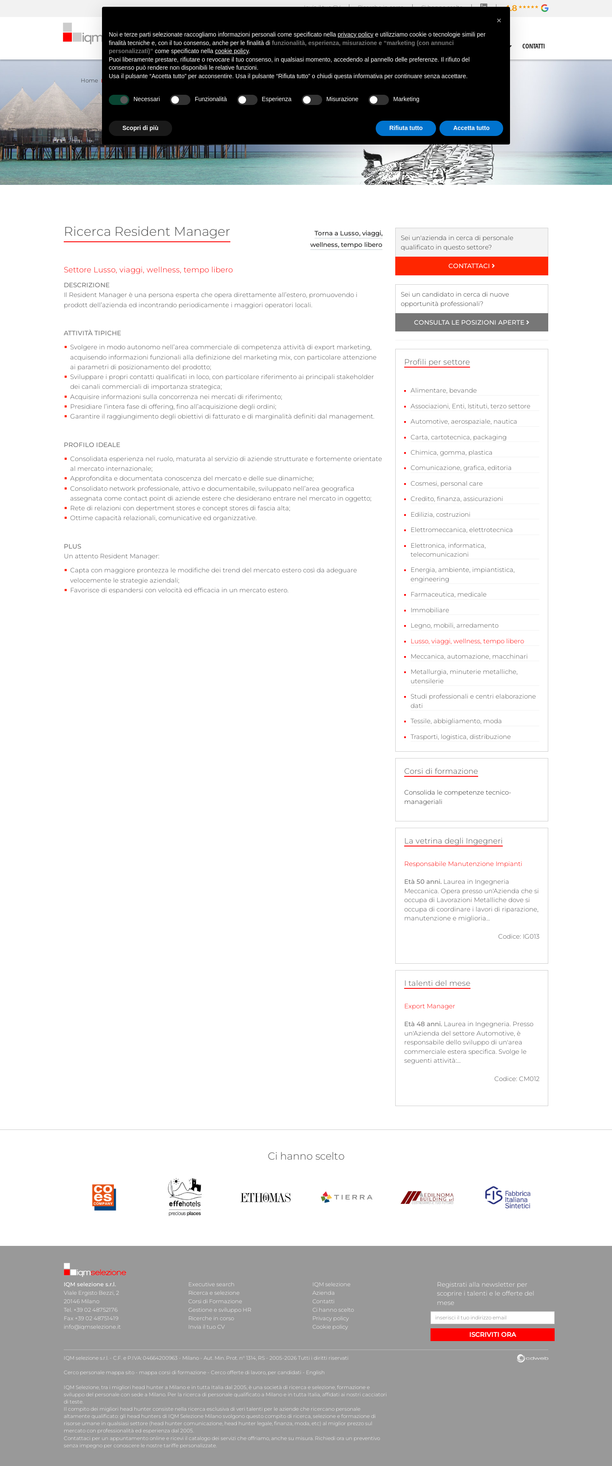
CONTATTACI (471, 266)
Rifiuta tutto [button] (406, 128)
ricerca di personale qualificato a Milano (232, 1394)
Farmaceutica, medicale (449, 594)
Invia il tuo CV (206, 1326)
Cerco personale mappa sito (99, 1372)
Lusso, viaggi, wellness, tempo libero (467, 641)
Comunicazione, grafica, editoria (461, 468)
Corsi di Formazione (215, 1301)
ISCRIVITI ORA (492, 1334)
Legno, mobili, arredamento (455, 625)
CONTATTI (533, 46)
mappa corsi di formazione (172, 1372)
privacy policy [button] (356, 34)
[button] (499, 20)
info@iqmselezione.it (92, 1326)
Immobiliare (430, 610)
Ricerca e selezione (214, 1292)
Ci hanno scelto (333, 1309)
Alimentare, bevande (444, 390)
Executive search (211, 1284)
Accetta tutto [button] (471, 128)
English (315, 1372)
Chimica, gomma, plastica (452, 452)
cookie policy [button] (232, 51)
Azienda (323, 1292)
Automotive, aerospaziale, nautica (464, 421)
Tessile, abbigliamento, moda (456, 721)
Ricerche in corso (211, 1318)
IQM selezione (331, 1284)
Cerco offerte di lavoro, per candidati (256, 1372)
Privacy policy (330, 1318)
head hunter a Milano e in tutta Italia (178, 1387)
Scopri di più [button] (140, 128)
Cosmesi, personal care (447, 483)
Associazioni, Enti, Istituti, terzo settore (470, 406)
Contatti (323, 1301)
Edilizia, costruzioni (440, 514)
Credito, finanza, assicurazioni (457, 499)
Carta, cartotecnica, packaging (459, 437)
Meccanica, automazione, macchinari (469, 656)
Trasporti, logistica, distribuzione (461, 737)
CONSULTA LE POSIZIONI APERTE (472, 322)
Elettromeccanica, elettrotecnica (462, 530)
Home (89, 80)
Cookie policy (330, 1326)
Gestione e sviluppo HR (219, 1309)
